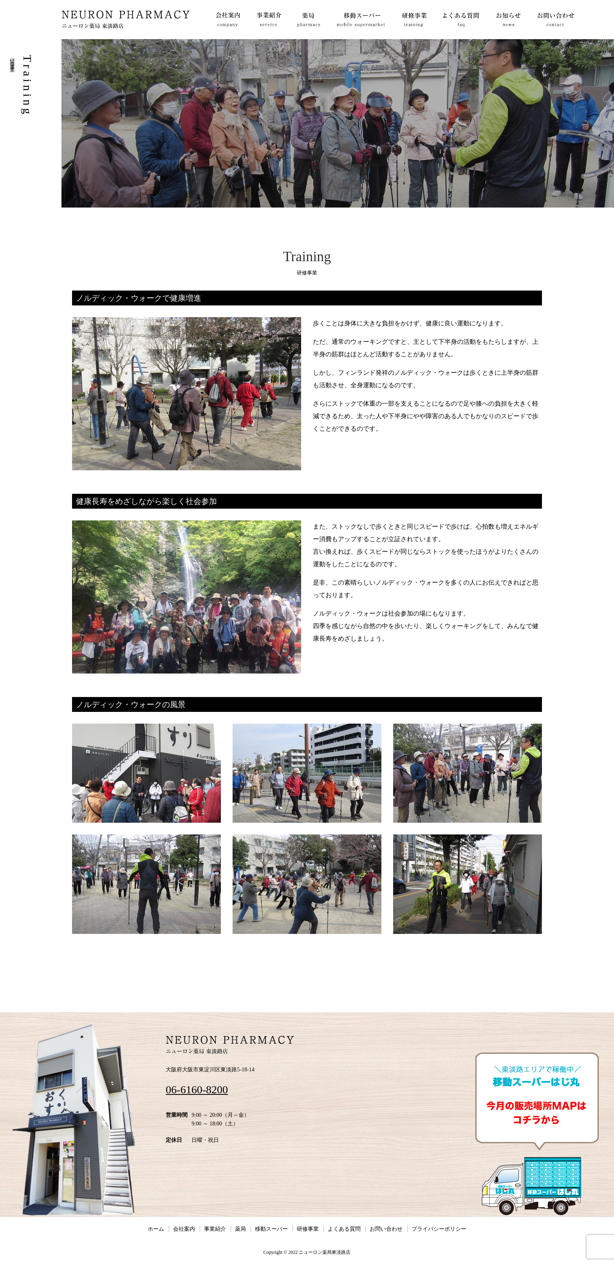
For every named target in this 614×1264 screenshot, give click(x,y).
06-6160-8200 (197, 1089)
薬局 (240, 1229)
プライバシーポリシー (439, 1229)
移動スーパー (271, 1229)
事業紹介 (215, 1229)
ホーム (156, 1229)
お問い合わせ (386, 1229)
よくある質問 (344, 1229)
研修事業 (308, 1229)
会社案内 (184, 1229)
